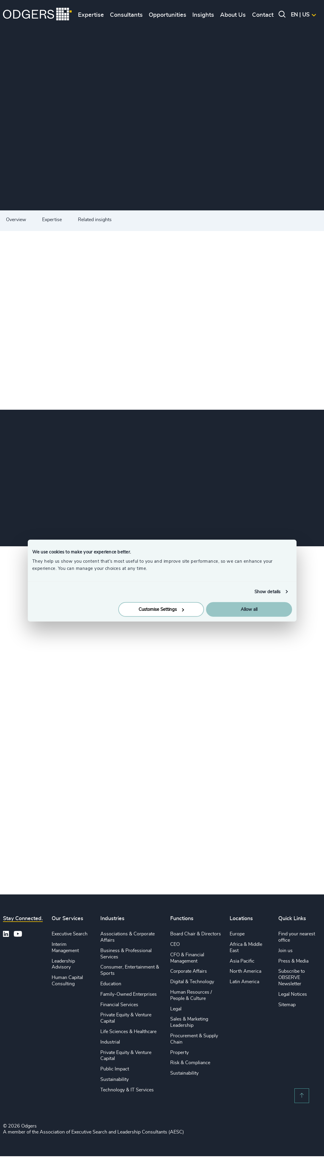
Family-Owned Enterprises (128, 994)
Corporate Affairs (188, 971)
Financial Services (119, 1004)
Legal (176, 1008)
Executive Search (69, 933)
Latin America (244, 981)
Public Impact (114, 1069)
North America (245, 971)
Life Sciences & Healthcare (128, 1031)
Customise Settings (161, 609)
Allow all (249, 609)
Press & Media (293, 961)
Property (179, 1052)
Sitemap (287, 1004)
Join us (285, 950)
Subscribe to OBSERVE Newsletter (291, 977)
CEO (175, 944)
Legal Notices (292, 994)
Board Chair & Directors (195, 933)
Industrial (110, 1042)
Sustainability (114, 1079)
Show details (267, 591)
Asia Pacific (242, 961)
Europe (237, 933)
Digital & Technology (192, 981)
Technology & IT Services (127, 1089)
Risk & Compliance (190, 1062)
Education (110, 983)
